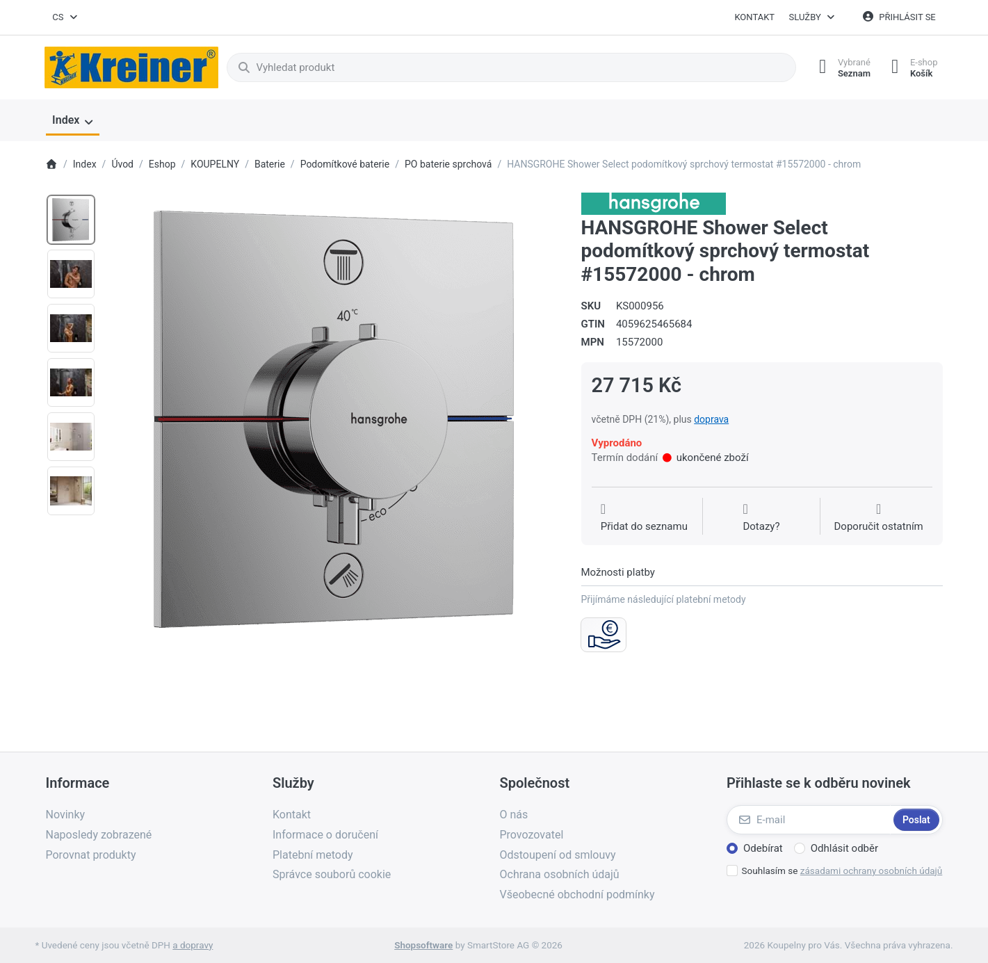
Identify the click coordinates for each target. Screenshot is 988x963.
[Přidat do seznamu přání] (644, 518)
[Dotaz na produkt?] (761, 518)
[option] (71, 219)
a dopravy (192, 944)
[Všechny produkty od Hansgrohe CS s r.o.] (653, 203)
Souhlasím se (842, 870)
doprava (711, 419)
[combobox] (66, 17)
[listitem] (333, 419)
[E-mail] (809, 819)
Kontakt (754, 17)
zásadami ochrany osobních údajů (871, 870)
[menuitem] (72, 121)
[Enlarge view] (333, 419)
